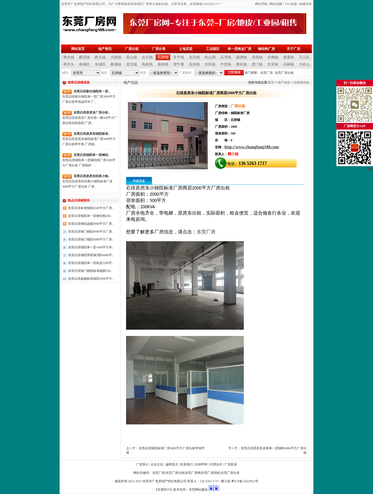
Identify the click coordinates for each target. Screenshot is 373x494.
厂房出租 (132, 49)
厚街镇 (241, 64)
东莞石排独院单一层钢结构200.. (90, 216)
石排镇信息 (301, 82)
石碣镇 (288, 64)
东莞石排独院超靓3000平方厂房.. (91, 224)
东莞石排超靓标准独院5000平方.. (91, 278)
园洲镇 (241, 57)
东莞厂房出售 (230, 473)
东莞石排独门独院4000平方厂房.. (91, 231)
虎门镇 (257, 64)
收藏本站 (305, 4)
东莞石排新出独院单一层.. (92, 91)
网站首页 (78, 49)
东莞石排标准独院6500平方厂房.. (91, 208)
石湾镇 (225, 57)
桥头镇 (100, 57)
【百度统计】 (163, 489)
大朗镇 (115, 57)
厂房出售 (159, 49)
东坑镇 (194, 57)
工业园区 (212, 49)
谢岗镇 (162, 64)
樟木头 (68, 64)
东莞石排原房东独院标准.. (92, 134)
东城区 (100, 64)
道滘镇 (131, 64)
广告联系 (230, 464)
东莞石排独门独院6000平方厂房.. (91, 239)
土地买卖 (186, 49)
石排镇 (162, 57)
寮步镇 (68, 57)
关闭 (370, 169)
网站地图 (276, 4)
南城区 (84, 64)
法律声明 (201, 464)
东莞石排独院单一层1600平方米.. (91, 247)
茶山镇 (131, 57)
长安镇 (272, 64)
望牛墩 (178, 64)
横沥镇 (84, 57)
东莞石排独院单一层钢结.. (92, 155)
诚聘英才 (172, 464)
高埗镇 (194, 64)
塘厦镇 (288, 57)
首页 (271, 82)
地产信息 (284, 82)
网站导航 (261, 4)
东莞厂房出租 (284, 73)
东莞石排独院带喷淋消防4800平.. (91, 255)
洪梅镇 (272, 57)
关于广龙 (293, 49)
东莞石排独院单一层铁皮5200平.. (91, 263)
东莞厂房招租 (210, 473)
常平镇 (178, 57)
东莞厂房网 (193, 473)
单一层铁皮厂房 (239, 49)
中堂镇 (225, 64)
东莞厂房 (266, 73)
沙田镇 (210, 64)
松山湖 (210, 57)
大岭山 (304, 64)
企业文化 (157, 464)
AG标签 (291, 4)
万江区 (304, 57)
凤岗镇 (147, 64)
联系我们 (186, 464)
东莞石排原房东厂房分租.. (92, 112)
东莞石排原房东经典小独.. (92, 176)
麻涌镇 (115, 64)
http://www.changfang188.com (251, 147)
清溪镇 (257, 57)
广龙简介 (142, 464)
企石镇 (147, 57)
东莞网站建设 (198, 489)
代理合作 (216, 464)
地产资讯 (105, 49)
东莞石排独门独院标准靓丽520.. (90, 271)
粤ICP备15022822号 (244, 481)
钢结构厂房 (266, 49)
